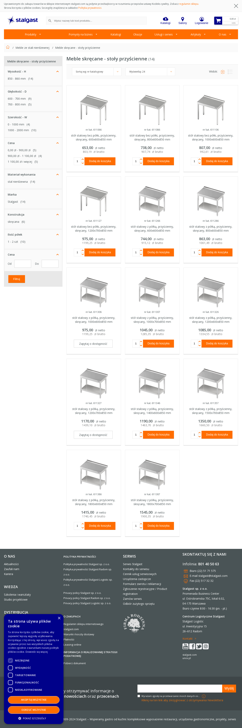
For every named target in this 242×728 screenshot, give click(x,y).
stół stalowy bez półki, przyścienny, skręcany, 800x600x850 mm (152, 137)
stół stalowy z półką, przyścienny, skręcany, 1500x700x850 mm (210, 411)
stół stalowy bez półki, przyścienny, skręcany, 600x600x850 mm (93, 137)
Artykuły (196, 34)
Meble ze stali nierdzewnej (32, 48)
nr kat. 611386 (94, 494)
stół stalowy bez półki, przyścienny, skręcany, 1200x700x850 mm (93, 228)
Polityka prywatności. (90, 8)
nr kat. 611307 (152, 312)
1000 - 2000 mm (18, 130)
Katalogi (115, 34)
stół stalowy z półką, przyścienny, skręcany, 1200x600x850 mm (210, 320)
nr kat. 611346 (152, 403)
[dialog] (33, 669)
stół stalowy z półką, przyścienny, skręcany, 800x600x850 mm (210, 228)
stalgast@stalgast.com (213, 576)
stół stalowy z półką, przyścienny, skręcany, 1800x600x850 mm (93, 502)
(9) (30, 98)
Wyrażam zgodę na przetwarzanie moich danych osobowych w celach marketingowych (171, 696)
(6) (23, 222)
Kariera (8, 574)
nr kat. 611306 (94, 312)
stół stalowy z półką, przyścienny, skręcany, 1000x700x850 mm (152, 320)
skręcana (13, 222)
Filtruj (16, 278)
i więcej (20, 161)
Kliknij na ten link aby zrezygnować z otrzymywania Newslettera (182, 700)
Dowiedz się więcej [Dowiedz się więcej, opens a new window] (37, 651)
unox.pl (186, 658)
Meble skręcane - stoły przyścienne (77, 48)
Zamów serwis (132, 599)
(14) (30, 78)
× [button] (59, 618)
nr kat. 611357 (211, 403)
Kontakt (187, 638)
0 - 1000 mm (16, 124)
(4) (28, 124)
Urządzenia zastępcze (137, 579)
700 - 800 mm (17, 104)
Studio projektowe (16, 599)
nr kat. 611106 (211, 129)
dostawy (89, 634)
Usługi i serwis (164, 34)
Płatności (68, 639)
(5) (30, 104)
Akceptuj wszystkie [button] (33, 699)
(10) (33, 130)
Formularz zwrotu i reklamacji (142, 584)
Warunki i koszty (73, 634)
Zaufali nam (11, 569)
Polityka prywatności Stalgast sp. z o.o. (86, 564)
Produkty (30, 34)
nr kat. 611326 (211, 312)
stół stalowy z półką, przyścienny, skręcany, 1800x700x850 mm (152, 502)
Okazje (137, 34)
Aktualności (11, 564)
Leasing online (72, 644)
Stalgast (13, 201)
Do (37, 264)
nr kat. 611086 (152, 129)
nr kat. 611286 (211, 221)
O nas (222, 34)
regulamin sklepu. (189, 4)
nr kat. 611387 (152, 494)
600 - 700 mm (17, 98)
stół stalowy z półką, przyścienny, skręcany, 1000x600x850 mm (93, 320)
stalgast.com (189, 654)
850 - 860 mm (17, 78)
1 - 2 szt (13, 242)
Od (10, 264)
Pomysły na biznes (81, 34)
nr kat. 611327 (94, 403)
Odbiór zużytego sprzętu (139, 604)
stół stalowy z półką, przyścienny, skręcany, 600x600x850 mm (152, 228)
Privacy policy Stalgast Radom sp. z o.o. (86, 598)
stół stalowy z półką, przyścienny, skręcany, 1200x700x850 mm (93, 411)
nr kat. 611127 (94, 221)
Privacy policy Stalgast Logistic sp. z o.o (86, 603)
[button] (34, 718)
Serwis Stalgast (132, 564)
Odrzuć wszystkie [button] (33, 710)
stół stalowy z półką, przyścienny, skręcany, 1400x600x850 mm (152, 411)
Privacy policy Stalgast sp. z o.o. (82, 593)
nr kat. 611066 (94, 129)
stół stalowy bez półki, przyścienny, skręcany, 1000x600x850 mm (210, 137)
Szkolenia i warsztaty (17, 594)
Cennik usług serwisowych (140, 574)
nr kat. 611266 (152, 221)
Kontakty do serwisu (136, 569)
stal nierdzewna (18, 181)
